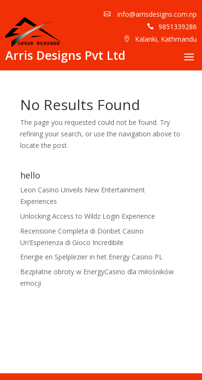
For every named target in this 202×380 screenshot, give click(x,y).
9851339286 (177, 26)
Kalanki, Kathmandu (166, 39)
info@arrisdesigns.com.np (156, 14)
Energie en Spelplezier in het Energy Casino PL (91, 256)
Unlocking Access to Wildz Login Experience (87, 216)
